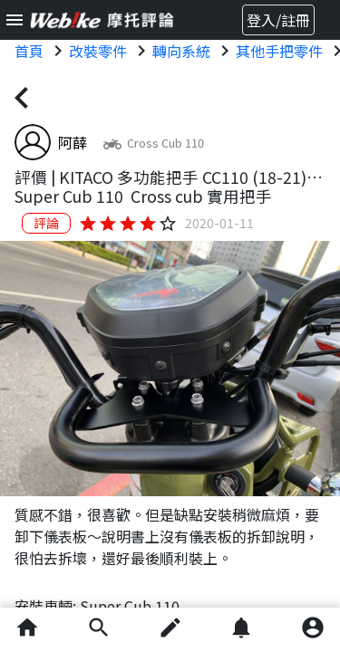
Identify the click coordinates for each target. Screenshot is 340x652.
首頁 (29, 51)
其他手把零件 (279, 51)
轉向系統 (181, 51)
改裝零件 (98, 51)
